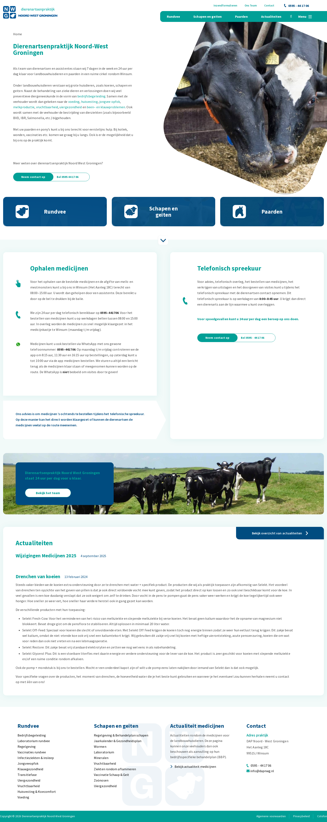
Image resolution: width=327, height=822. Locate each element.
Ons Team (251, 5)
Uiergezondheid (29, 780)
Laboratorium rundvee (34, 741)
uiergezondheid (70, 107)
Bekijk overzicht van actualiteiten (280, 533)
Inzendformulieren (225, 5)
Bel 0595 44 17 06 (68, 177)
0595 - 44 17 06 (296, 6)
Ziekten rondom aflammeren (115, 769)
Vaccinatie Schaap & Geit (111, 775)
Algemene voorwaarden (271, 816)
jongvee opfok (109, 101)
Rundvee (173, 16)
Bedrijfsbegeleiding (32, 735)
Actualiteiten (271, 16)
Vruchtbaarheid (29, 786)
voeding (74, 101)
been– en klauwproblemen (106, 107)
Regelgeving (27, 746)
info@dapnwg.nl (262, 771)
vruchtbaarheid (47, 107)
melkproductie (23, 107)
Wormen (100, 746)
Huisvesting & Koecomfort (37, 791)
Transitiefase (27, 775)
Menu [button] (305, 16)
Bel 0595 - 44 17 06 (252, 338)
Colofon (322, 816)
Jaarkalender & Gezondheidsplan (117, 741)
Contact (269, 5)
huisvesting (89, 101)
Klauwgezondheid (30, 769)
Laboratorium (104, 752)
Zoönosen (101, 780)
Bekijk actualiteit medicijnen (193, 766)
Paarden (241, 16)
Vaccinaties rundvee (32, 752)
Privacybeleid (301, 816)
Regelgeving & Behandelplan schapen (121, 735)
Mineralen (101, 758)
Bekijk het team (48, 493)
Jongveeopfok (28, 763)
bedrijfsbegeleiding (91, 96)
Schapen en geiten (207, 16)
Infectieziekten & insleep (36, 758)
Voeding (23, 797)
